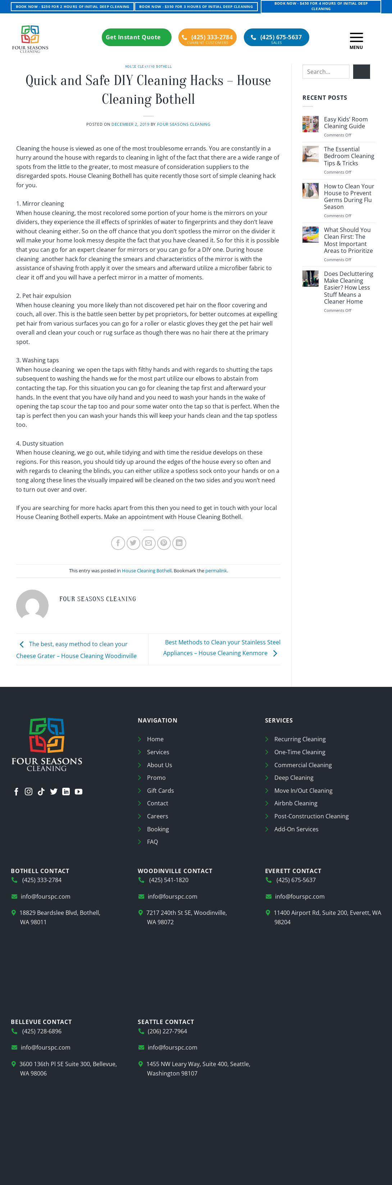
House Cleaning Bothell (148, 66)
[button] (356, 39)
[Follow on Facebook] (16, 792)
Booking (158, 829)
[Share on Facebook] (118, 543)
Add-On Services (296, 829)
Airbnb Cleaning (296, 803)
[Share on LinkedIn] (179, 543)
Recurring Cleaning (300, 739)
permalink (216, 570)
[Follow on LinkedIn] (66, 792)
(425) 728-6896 (41, 1031)
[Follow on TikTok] (41, 792)
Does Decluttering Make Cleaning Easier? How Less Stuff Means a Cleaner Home (348, 287)
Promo (156, 778)
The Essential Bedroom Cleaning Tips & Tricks (349, 156)
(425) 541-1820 (168, 880)
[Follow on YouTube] (78, 792)
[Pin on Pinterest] (164, 543)
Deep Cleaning (294, 778)
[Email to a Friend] (149, 543)
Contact (157, 803)
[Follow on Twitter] (54, 792)
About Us (159, 765)
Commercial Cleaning (303, 765)
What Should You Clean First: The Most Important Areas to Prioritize (348, 240)
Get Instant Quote (136, 37)
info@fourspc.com (45, 896)
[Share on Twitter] (134, 543)
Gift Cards (160, 791)
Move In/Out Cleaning (303, 791)
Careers (157, 816)
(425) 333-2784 (207, 37)
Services (158, 752)
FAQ (152, 842)
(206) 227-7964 (167, 1031)
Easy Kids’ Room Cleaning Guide (346, 123)
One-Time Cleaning (299, 752)
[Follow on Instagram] (28, 792)
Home (155, 739)
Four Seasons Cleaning (184, 124)
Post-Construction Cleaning (311, 816)
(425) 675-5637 (276, 37)
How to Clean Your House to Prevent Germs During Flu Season (349, 197)
